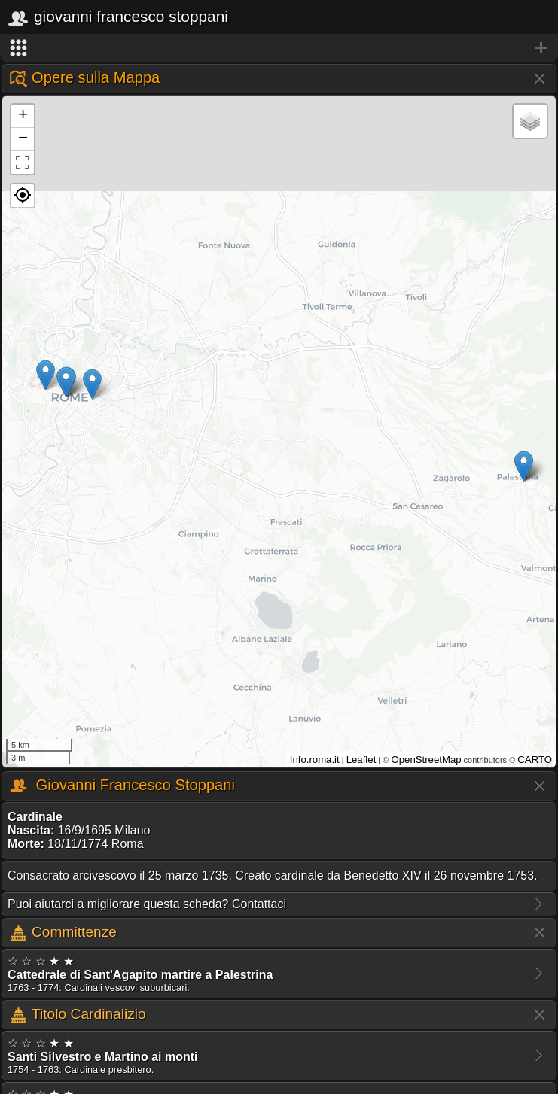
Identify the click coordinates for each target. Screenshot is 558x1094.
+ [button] (23, 116)
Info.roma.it (315, 759)
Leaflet (361, 759)
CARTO (534, 759)
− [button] (23, 139)
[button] (22, 195)
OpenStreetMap (426, 759)
